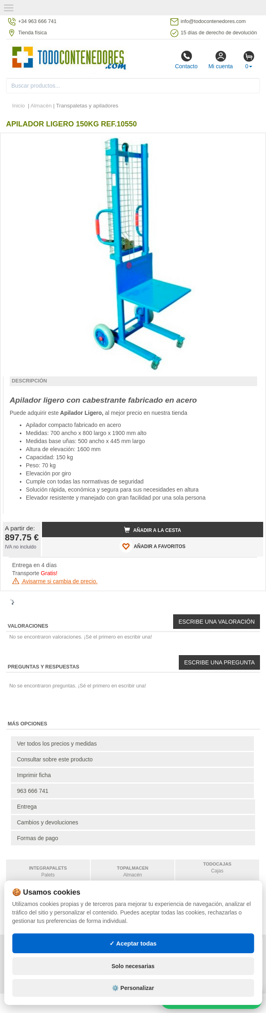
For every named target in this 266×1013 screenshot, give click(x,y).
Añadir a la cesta (152, 530)
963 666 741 (32, 791)
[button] (249, 142)
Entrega (27, 806)
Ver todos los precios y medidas (57, 743)
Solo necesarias (133, 966)
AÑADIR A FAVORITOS (152, 546)
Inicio (18, 106)
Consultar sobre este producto (55, 759)
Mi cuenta (220, 59)
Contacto (186, 59)
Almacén (41, 106)
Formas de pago (37, 838)
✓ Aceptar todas (133, 943)
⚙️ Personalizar (133, 988)
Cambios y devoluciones (47, 822)
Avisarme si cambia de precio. (55, 581)
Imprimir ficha (34, 775)
